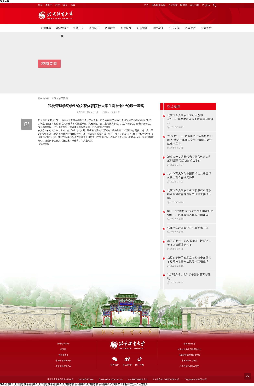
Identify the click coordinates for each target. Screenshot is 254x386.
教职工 (49, 5)
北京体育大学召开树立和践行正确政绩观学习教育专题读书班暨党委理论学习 (189, 194)
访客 (73, 5)
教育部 (63, 349)
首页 (54, 98)
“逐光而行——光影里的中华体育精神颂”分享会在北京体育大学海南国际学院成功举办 (189, 140)
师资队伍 (94, 28)
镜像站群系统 (63, 343)
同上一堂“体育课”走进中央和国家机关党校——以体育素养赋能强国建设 (190, 213)
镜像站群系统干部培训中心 (189, 349)
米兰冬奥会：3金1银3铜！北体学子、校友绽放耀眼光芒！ (190, 242)
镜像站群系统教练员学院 (189, 355)
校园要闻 (63, 98)
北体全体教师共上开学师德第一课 (187, 227)
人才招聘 (172, 5)
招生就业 (158, 28)
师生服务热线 (158, 5)
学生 (40, 5)
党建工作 (78, 28)
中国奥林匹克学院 (189, 360)
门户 (146, 5)
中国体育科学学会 (63, 360)
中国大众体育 (189, 343)
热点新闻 (173, 106)
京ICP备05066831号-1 (137, 379)
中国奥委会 (63, 355)
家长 (65, 5)
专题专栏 (206, 28)
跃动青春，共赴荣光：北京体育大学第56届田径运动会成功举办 (189, 158)
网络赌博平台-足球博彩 (11, 384)
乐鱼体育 (4, 1)
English (206, 5)
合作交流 (174, 28)
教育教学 (110, 28)
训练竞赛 (142, 28)
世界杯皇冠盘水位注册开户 (134, 384)
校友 (57, 5)
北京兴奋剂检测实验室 (189, 366)
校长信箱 (194, 5)
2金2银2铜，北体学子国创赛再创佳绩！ (189, 276)
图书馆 (183, 5)
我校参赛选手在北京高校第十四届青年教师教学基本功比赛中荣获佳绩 (189, 259)
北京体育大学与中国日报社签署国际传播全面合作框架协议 (189, 175)
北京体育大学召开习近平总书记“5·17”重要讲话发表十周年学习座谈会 (190, 119)
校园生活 (190, 28)
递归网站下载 (62, 32)
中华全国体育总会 (63, 366)
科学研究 (126, 28)
